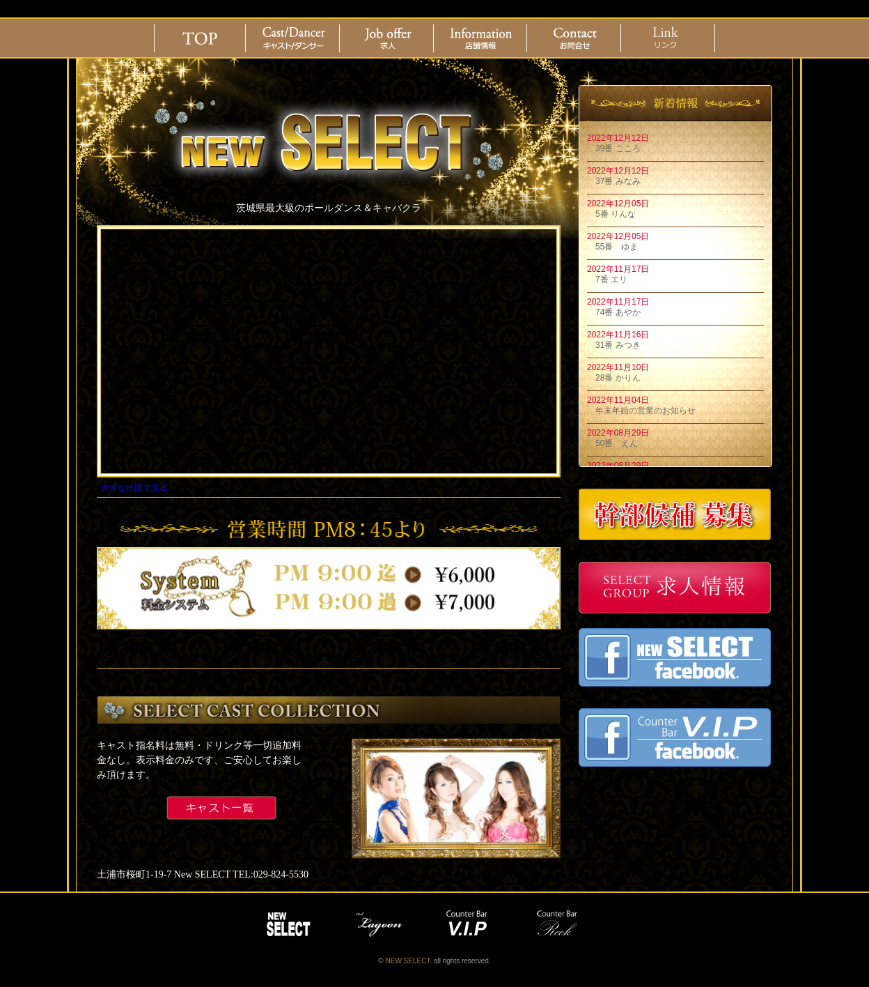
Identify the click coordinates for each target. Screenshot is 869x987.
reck (560, 924)
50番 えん (612, 443)
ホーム (200, 38)
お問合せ (575, 38)
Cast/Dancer (294, 38)
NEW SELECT (288, 924)
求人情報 (388, 38)
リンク (669, 38)
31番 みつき (614, 345)
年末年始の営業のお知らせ (641, 410)
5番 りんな (611, 214)
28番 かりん (614, 378)
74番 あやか (614, 312)
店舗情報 (481, 38)
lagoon (378, 924)
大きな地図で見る (134, 488)
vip (469, 924)
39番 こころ (614, 148)
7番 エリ (607, 279)
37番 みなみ (614, 181)
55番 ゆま (612, 247)
